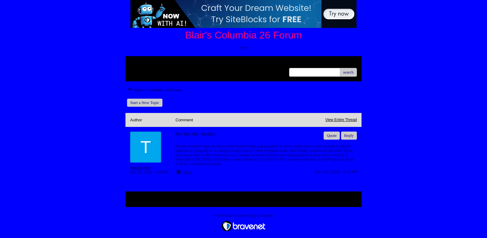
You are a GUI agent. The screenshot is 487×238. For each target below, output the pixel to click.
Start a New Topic (144, 102)
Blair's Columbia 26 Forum (154, 90)
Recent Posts (140, 70)
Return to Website (144, 63)
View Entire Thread (341, 120)
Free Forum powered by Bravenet (243, 215)
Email (187, 172)
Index (169, 63)
